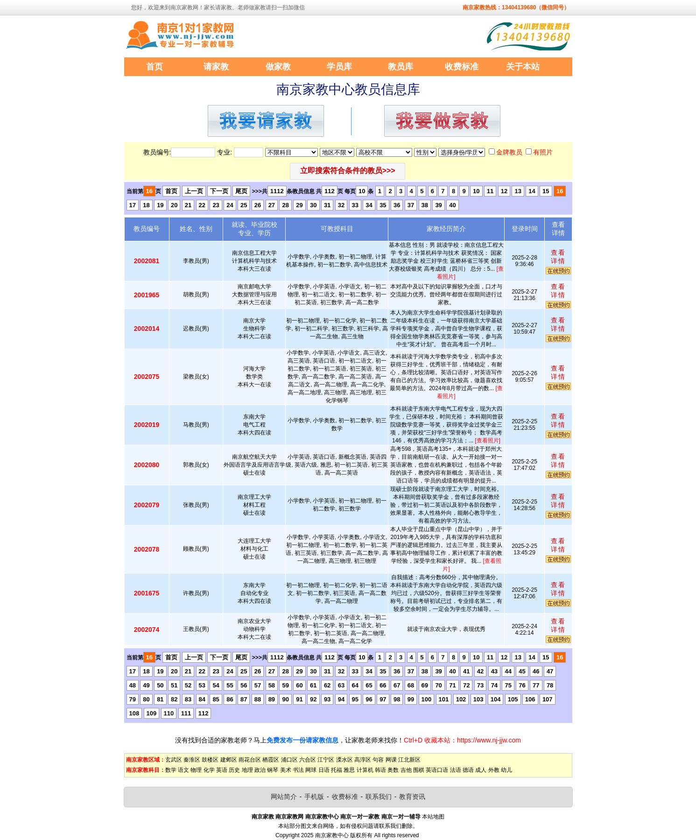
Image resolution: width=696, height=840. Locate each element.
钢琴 (272, 770)
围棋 (418, 770)
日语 (324, 770)
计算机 (365, 770)
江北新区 (409, 759)
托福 (336, 770)
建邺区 (228, 759)
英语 (221, 770)
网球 (310, 770)
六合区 (307, 759)
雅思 (349, 770)
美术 (285, 770)
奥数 (393, 770)
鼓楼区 (210, 759)
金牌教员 (509, 152)
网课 (391, 759)
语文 (183, 770)
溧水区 (344, 759)
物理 (196, 770)
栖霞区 (270, 759)
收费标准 (345, 796)
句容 (378, 759)
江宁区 (325, 759)
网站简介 (284, 796)
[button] (347, 171)
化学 (209, 770)
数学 (170, 770)
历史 (234, 770)
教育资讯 (412, 796)
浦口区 (289, 759)
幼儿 (506, 770)
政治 (260, 770)
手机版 (314, 796)
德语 (468, 770)
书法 (298, 770)
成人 (480, 770)
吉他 (406, 770)
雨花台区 (250, 759)
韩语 (380, 770)
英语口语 (437, 770)
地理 (247, 770)
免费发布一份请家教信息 (302, 740)
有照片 (543, 152)
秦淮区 (191, 759)
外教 (493, 770)
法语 (455, 770)
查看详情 (558, 257)
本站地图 (433, 816)
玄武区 (173, 759)
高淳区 (362, 759)
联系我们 (379, 796)
